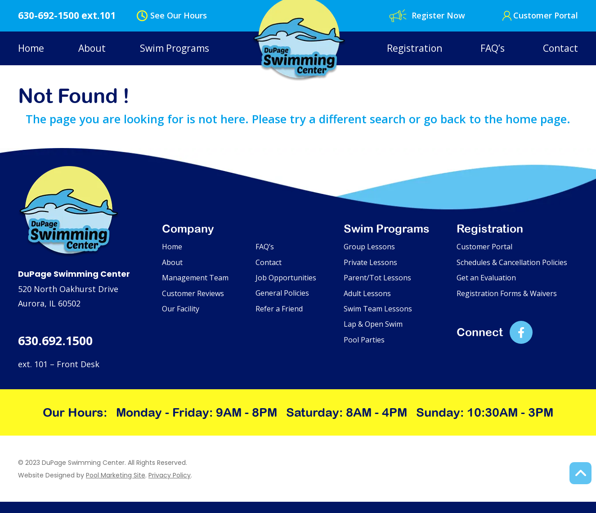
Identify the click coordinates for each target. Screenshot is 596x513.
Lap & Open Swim (373, 324)
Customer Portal (545, 15)
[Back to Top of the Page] (580, 473)
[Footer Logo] (69, 211)
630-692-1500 (48, 15)
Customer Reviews (193, 293)
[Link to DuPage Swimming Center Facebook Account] (521, 332)
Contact (560, 48)
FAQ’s (492, 48)
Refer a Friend (279, 309)
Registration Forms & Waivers (507, 293)
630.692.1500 (55, 340)
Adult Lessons (367, 293)
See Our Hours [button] (178, 15)
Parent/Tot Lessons (377, 278)
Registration (414, 48)
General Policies (282, 293)
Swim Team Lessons (378, 309)
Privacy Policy (169, 475)
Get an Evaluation (486, 278)
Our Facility (180, 309)
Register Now (438, 15)
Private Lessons (370, 262)
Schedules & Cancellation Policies (512, 262)
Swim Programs (174, 48)
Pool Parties (364, 340)
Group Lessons (369, 247)
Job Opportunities (285, 278)
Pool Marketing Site (115, 475)
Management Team (195, 278)
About (92, 48)
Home (31, 48)
